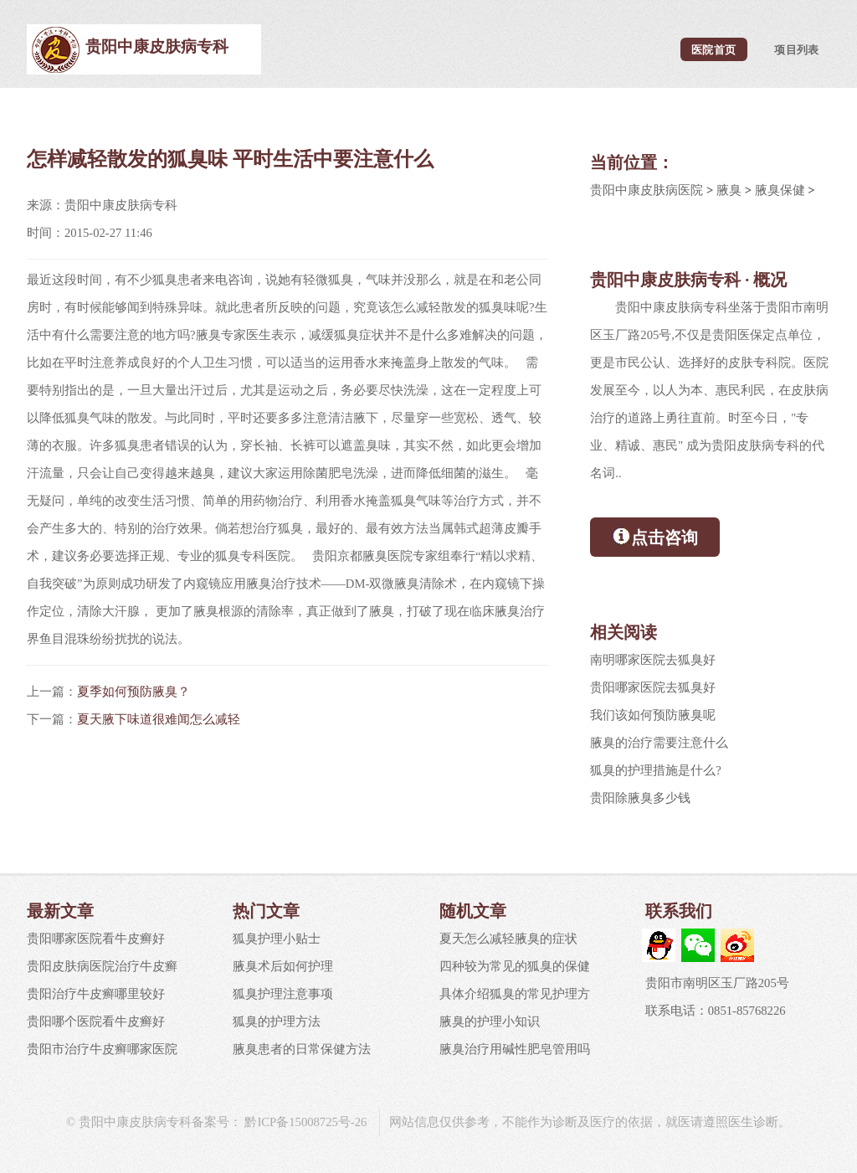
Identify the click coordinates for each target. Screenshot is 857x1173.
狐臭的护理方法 (277, 1021)
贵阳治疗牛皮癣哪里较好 (96, 994)
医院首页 (713, 49)
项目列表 (796, 49)
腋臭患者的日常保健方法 (302, 1049)
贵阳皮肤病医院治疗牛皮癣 (102, 966)
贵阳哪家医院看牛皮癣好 (96, 938)
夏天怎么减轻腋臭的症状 (508, 938)
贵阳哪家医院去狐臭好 (653, 687)
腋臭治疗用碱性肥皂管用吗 (514, 1049)
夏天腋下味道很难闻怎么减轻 (158, 719)
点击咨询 (655, 536)
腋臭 (729, 190)
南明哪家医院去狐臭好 (653, 659)
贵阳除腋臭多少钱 (640, 798)
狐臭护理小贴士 (277, 938)
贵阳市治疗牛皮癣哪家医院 (102, 1049)
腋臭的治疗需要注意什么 (659, 742)
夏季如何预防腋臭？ (133, 691)
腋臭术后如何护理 (283, 966)
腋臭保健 (780, 190)
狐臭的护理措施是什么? (655, 770)
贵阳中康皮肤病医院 (646, 190)
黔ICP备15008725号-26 (304, 1122)
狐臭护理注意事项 (283, 994)
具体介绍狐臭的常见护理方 (514, 994)
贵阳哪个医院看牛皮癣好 (96, 1021)
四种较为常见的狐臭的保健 (514, 966)
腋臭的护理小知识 (489, 1021)
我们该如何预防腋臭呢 (653, 715)
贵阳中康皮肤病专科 (156, 46)
